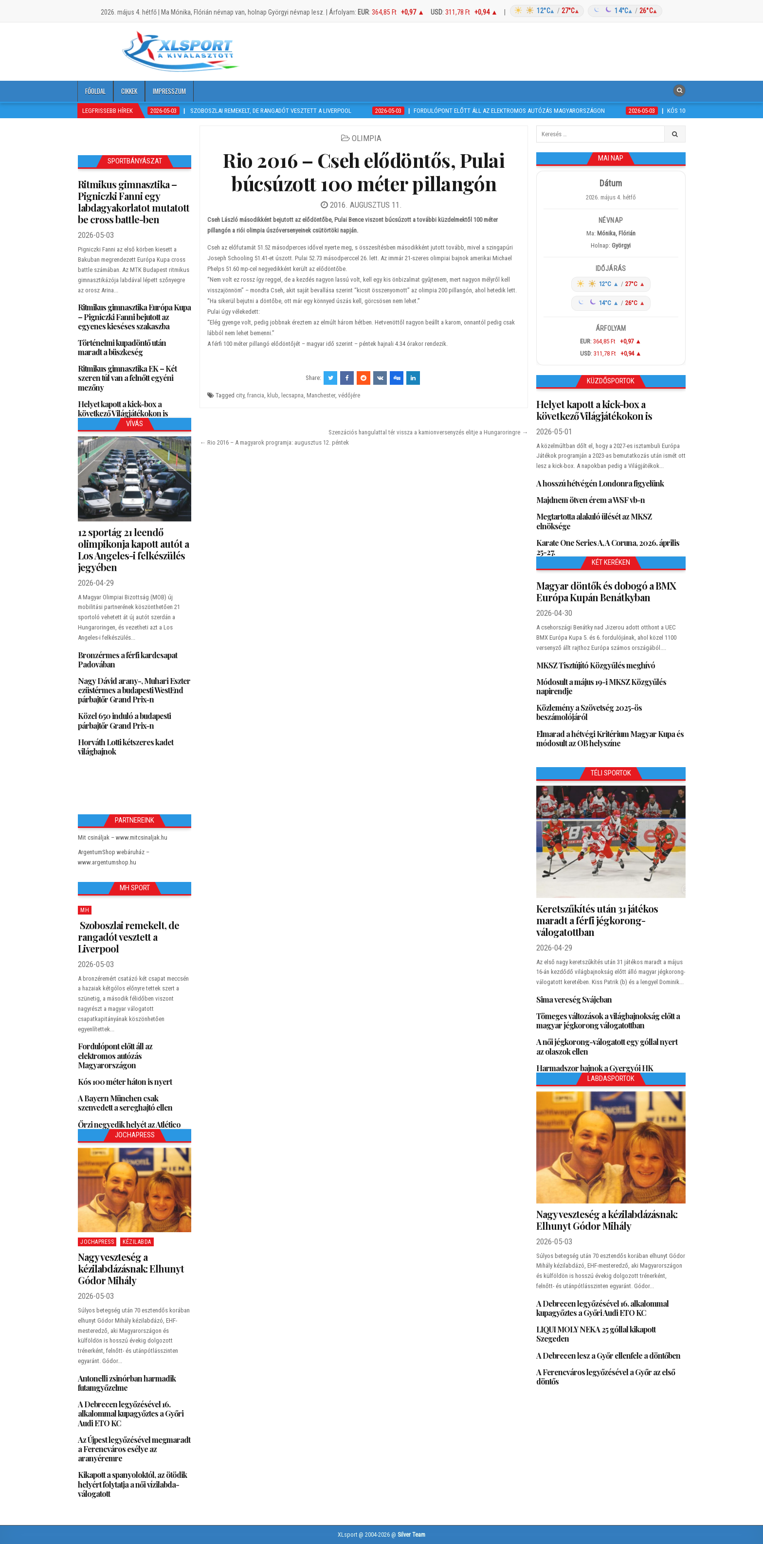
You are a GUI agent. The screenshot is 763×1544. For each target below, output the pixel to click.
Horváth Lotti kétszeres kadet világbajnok (125, 746)
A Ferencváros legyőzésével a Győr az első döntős (605, 1376)
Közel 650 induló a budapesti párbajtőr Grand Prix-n (124, 720)
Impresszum (169, 91)
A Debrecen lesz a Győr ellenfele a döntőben (608, 1355)
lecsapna (292, 395)
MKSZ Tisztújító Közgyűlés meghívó (595, 665)
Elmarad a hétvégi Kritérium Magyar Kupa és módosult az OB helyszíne (610, 738)
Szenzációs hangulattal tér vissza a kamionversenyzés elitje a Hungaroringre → (428, 432)
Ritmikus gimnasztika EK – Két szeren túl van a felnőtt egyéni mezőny (127, 377)
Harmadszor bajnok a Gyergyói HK (594, 1068)
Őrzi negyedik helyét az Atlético (129, 1124)
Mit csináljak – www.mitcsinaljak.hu (122, 837)
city (240, 395)
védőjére (349, 395)
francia (255, 395)
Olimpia (367, 138)
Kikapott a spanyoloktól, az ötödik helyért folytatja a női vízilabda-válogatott (132, 1484)
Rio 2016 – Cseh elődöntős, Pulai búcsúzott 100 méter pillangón (364, 171)
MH (84, 910)
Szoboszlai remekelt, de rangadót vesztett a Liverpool (128, 936)
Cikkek (129, 91)
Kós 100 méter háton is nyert (125, 1082)
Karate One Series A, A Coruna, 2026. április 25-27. (607, 547)
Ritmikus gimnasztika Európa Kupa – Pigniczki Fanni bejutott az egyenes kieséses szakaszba (134, 316)
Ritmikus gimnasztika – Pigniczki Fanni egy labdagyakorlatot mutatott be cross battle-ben (133, 202)
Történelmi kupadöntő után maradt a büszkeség (122, 347)
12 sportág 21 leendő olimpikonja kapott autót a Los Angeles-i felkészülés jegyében (133, 549)
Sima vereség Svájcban (574, 999)
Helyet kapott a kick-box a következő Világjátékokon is (123, 408)
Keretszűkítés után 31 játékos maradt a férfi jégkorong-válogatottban (597, 920)
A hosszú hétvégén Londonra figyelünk (600, 483)
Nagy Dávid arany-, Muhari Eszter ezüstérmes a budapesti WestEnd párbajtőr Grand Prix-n (134, 690)
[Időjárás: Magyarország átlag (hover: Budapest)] (584, 11)
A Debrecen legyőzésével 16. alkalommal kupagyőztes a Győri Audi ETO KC (130, 1413)
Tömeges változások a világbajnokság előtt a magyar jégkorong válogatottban (608, 1020)
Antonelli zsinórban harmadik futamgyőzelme (127, 1383)
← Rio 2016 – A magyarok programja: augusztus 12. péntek (274, 442)
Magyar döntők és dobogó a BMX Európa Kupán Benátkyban (606, 591)
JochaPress (97, 1242)
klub (272, 395)
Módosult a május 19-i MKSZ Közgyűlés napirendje (601, 686)
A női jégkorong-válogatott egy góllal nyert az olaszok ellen (606, 1046)
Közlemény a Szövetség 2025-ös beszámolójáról (589, 712)
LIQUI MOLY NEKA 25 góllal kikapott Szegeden (595, 1334)
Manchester (321, 395)
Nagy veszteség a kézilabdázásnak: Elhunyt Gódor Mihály (131, 1268)
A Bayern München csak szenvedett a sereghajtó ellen (125, 1103)
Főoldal (95, 91)
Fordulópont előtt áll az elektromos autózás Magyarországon (115, 1055)
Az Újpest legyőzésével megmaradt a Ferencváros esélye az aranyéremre (134, 1449)
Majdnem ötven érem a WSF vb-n (590, 500)
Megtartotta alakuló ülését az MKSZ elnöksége (594, 521)
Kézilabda (137, 1242)
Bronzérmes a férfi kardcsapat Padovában (127, 659)
